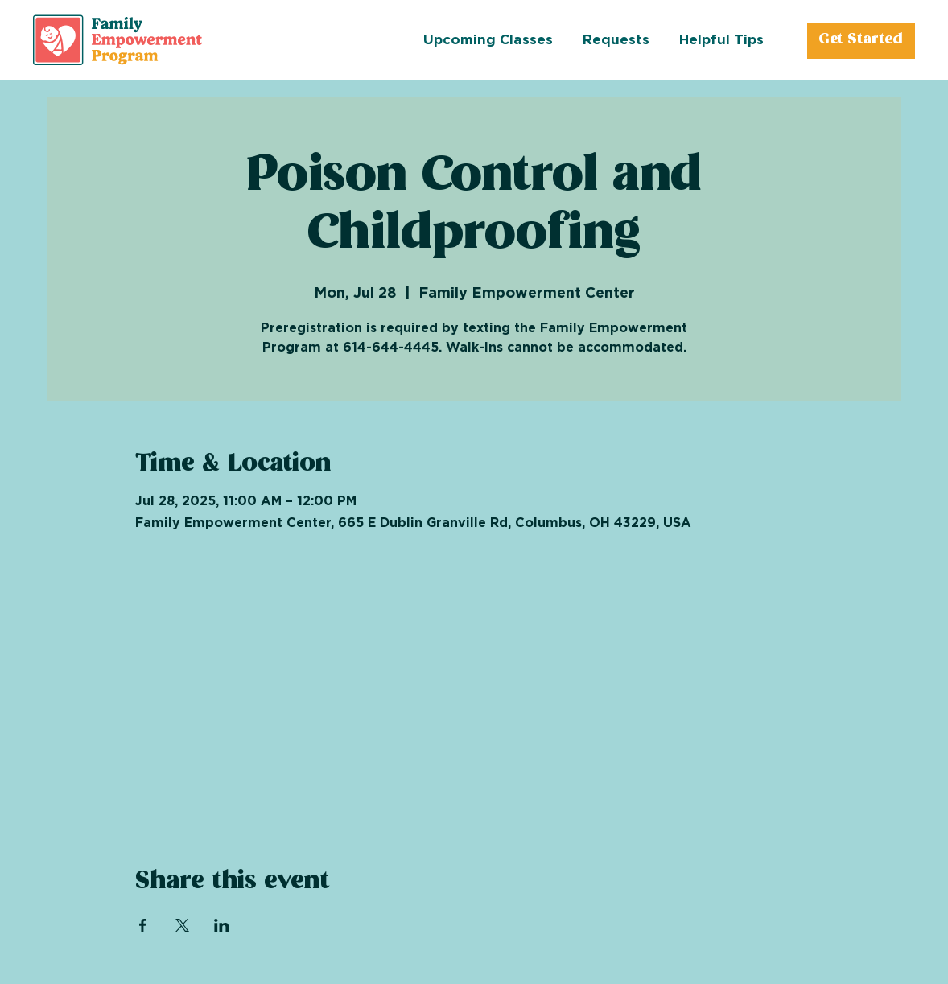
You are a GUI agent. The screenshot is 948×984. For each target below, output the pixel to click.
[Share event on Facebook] (142, 925)
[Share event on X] (182, 925)
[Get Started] (861, 41)
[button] (631, 40)
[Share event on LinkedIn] (221, 925)
